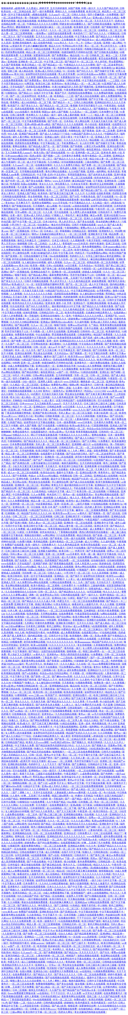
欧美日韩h (85, 369)
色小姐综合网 (107, 701)
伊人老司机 (101, 61)
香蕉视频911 (64, 620)
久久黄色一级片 (81, 388)
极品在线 (75, 55)
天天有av (51, 99)
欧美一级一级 (88, 554)
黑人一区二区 (91, 46)
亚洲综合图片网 (115, 146)
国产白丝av (13, 579)
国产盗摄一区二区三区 (105, 535)
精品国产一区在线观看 (14, 849)
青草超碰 (38, 218)
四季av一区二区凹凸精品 (102, 817)
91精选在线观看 (89, 372)
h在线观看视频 (99, 626)
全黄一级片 (16, 215)
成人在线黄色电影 (43, 43)
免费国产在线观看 (97, 538)
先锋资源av (102, 416)
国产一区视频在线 (20, 231)
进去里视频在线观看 (26, 140)
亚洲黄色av (41, 610)
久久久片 (80, 193)
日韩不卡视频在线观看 (84, 224)
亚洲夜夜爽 (91, 466)
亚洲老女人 (41, 965)
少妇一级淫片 (29, 381)
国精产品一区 (92, 356)
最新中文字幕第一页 (67, 472)
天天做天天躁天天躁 (33, 290)
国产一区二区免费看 (101, 657)
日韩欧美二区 (97, 55)
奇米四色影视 (54, 877)
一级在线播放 (78, 378)
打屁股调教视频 (100, 425)
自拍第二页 (21, 237)
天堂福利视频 (27, 450)
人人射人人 (55, 243)
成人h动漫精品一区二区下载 (36, 102)
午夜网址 (45, 548)
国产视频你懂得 (110, 27)
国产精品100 (63, 689)
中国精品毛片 (111, 133)
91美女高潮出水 (62, 604)
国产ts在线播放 (36, 187)
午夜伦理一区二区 (107, 77)
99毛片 (16, 375)
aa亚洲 (52, 783)
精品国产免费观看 (103, 334)
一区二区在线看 (64, 27)
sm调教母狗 (16, 780)
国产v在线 (23, 497)
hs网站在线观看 (109, 613)
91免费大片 (65, 507)
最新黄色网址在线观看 (33, 660)
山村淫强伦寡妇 (99, 199)
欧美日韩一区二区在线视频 (91, 491)
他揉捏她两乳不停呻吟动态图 (77, 52)
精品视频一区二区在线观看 (104, 140)
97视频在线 (114, 33)
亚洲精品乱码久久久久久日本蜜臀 (78, 341)
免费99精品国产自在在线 (25, 548)
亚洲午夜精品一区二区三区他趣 (66, 541)
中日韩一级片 (101, 278)
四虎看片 (6, 714)
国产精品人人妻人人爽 (24, 639)
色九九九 (121, 579)
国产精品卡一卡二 (63, 102)
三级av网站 (16, 1012)
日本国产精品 (106, 937)
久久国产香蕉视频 (11, 64)
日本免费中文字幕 (109, 112)
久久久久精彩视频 (85, 416)
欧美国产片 (14, 105)
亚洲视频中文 (35, 457)
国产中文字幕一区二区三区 (103, 99)
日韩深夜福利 (75, 708)
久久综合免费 (27, 805)
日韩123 (52, 337)
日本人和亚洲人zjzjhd (86, 563)
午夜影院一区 (88, 77)
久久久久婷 (16, 657)
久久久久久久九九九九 (76, 140)
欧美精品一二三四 (64, 96)
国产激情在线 (43, 246)
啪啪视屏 (103, 886)
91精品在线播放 (68, 723)
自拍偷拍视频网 (115, 560)
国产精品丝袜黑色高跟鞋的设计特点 (55, 745)
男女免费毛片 (19, 588)
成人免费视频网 (53, 127)
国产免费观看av (60, 55)
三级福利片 (44, 240)
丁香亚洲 (47, 657)
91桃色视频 (42, 168)
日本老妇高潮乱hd (60, 789)
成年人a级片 (53, 428)
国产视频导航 (86, 86)
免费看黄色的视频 (15, 118)
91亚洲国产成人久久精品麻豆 (109, 460)
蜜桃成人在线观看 (11, 573)
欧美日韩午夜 (111, 479)
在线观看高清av (85, 494)
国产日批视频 (100, 350)
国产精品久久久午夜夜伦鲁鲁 (98, 306)
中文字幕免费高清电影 (99, 889)
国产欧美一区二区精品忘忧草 (71, 739)
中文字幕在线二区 (50, 143)
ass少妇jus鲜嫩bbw (15, 626)
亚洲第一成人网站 (113, 43)
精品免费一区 (116, 234)
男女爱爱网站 (116, 61)
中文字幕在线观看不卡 (111, 911)
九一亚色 (66, 315)
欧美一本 (41, 287)
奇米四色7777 (80, 33)
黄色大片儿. (69, 864)
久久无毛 (31, 350)
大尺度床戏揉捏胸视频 (83, 767)
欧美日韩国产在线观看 (70, 328)
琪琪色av (6, 284)
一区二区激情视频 (78, 99)
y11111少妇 (57, 237)
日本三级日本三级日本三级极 (99, 403)
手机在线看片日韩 (41, 309)
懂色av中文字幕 (76, 783)
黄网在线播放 (19, 146)
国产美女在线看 (34, 181)
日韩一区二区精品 (38, 243)
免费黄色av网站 (59, 384)
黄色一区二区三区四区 (50, 140)
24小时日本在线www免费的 (91, 74)
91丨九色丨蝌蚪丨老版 (59, 388)
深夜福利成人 (96, 588)
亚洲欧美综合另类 (66, 366)
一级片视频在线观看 (37, 899)
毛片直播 (22, 187)
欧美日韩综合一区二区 (105, 811)
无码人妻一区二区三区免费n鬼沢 (53, 444)
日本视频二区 (85, 802)
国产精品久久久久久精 (111, 858)
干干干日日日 (84, 918)
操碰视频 (22, 243)
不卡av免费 (92, 701)
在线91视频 (26, 971)
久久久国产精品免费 (109, 996)
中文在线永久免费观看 (91, 344)
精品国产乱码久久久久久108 (36, 513)
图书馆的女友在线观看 (41, 739)
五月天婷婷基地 (37, 877)
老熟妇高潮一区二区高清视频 (103, 262)
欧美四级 (42, 946)
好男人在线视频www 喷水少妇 (31, 419)
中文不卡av (49, 930)
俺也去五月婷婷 (111, 921)
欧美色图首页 (27, 704)
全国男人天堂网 (75, 896)
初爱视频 (62, 450)
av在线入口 (60, 827)
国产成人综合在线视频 (87, 96)
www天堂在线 (60, 203)
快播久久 (30, 682)
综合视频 (89, 814)
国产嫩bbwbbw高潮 (62, 676)
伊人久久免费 (74, 993)
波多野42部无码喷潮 (102, 206)
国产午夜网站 (111, 629)
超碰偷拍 (121, 566)
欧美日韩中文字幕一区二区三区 (41, 526)
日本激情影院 (37, 808)
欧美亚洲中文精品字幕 (34, 250)
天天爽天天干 (23, 203)
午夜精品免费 (38, 428)
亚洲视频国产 (81, 657)
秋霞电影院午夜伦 (36, 632)
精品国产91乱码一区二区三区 (60, 460)
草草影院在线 (47, 617)
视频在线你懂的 (33, 535)
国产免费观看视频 (44, 199)
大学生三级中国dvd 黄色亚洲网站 (104, 256)
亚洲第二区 (106, 761)
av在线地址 (86, 971)
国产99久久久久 (98, 33)
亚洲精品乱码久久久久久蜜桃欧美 (39, 328)
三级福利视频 (27, 209)
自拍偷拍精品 (85, 1009)
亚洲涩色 (25, 645)
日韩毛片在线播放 (111, 751)
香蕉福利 (67, 243)
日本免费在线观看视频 (91, 118)
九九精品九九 (84, 108)
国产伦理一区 (55, 121)
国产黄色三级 (49, 268)
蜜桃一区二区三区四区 (89, 962)
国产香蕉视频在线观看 (61, 563)
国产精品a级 (8, 68)
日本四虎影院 (84, 460)
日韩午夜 (99, 384)
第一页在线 (7, 419)
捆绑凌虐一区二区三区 (109, 168)
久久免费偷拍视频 (11, 250)
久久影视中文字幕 (12, 933)
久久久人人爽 (84, 406)
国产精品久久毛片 (43, 974)
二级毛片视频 (111, 287)
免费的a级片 (80, 999)
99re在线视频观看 (59, 256)
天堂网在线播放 (75, 187)
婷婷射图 (95, 68)
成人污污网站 (92, 541)
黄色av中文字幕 (52, 755)
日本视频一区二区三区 (98, 899)
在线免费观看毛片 (59, 805)
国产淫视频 (63, 146)
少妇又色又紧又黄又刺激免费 (28, 466)
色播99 (78, 795)
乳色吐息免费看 (37, 968)
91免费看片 (104, 441)
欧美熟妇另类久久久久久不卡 (54, 21)
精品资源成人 (78, 977)
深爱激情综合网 (42, 55)
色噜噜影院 (67, 855)
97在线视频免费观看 (39, 237)
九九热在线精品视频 (66, 714)
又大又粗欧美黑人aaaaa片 (19, 152)
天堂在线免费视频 (52, 297)
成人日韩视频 (52, 852)
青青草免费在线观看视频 (113, 325)
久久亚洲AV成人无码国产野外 (37, 758)
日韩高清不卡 (105, 212)
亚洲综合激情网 (23, 353)
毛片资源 (70, 431)
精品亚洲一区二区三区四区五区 (43, 39)
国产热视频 (76, 146)
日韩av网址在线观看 (44, 375)
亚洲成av (45, 322)
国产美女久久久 (30, 105)
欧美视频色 (77, 519)
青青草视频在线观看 (87, 431)
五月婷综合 (54, 250)
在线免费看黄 (66, 613)
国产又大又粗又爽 (47, 350)
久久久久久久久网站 (85, 676)
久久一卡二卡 (76, 43)
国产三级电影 (61, 758)
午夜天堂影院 (93, 240)
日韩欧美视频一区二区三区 (60, 416)
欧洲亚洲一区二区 (17, 369)
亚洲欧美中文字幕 (98, 234)
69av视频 (72, 802)
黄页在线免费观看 (108, 58)
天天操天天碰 (38, 701)
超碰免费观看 (99, 281)
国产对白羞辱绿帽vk (48, 842)
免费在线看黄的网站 (110, 598)
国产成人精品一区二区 (97, 660)
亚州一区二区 (12, 268)
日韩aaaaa (6, 435)
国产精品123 (26, 93)
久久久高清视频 (100, 573)
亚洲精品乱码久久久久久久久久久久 (24, 438)
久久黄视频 (26, 55)
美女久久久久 (46, 184)
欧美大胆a (39, 152)
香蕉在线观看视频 (84, 209)
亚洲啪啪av (7, 275)
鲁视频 (73, 105)
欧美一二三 (87, 115)
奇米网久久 (32, 115)
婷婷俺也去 (47, 319)
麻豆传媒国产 (55, 648)
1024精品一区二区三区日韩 (16, 228)
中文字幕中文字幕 (20, 676)
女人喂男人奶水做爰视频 (83, 212)
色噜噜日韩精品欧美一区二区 (100, 49)
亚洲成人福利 (52, 137)
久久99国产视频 (77, 171)
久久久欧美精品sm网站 (63, 639)
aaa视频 (120, 770)
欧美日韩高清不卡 (69, 679)
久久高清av (76, 112)
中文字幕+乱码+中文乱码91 (51, 174)
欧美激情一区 (103, 127)
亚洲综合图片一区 (45, 366)
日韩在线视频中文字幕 (36, 256)
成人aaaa (120, 275)
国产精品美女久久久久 (36, 441)
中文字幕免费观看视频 (34, 121)
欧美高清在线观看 (45, 108)
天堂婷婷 (72, 58)
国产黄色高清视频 (52, 868)
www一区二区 (109, 544)
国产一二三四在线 (63, 657)
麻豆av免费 (96, 215)
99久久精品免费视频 (56, 937)
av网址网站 (49, 535)
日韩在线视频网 (32, 657)
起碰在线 (68, 209)
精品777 (109, 588)
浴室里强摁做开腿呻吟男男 (50, 284)
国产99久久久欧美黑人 (38, 306)
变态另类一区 (28, 946)
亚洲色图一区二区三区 (87, 152)
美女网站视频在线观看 (107, 494)
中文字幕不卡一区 (84, 137)
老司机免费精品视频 (69, 268)
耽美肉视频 (33, 613)
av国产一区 (62, 372)
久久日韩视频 (105, 733)
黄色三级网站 (54, 626)
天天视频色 (39, 206)
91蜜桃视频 (21, 695)
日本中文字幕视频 (31, 268)
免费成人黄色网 (110, 667)
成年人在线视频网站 (98, 893)
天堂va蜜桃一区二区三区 (28, 212)
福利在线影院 (116, 190)
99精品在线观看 (42, 49)
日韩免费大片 (49, 544)
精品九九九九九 (23, 99)
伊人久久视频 (104, 341)
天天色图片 (35, 297)
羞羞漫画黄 (105, 124)
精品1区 (60, 871)
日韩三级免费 (17, 115)
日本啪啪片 (51, 218)
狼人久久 (38, 127)
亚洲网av (121, 86)
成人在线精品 (26, 610)
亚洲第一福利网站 (97, 171)
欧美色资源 (114, 171)
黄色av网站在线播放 (86, 566)
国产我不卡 (76, 576)
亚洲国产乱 (39, 99)
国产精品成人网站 (38, 275)
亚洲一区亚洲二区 (11, 410)
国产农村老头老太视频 (100, 174)
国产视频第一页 (10, 278)
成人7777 (71, 491)
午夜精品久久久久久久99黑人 (88, 315)
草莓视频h (65, 231)
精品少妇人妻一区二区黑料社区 (106, 159)
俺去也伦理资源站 (61, 224)
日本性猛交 (43, 839)
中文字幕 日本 (66, 253)
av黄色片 (54, 168)
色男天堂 (80, 551)
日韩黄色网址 (66, 438)
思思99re (9, 858)
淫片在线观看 (61, 212)
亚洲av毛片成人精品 (53, 940)
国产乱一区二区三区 (77, 284)
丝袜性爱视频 (30, 312)
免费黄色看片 (82, 300)
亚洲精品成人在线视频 (106, 475)
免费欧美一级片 (102, 682)
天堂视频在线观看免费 (32, 171)
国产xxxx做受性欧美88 (87, 717)
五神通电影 (90, 610)
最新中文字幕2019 (97, 977)
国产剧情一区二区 (46, 149)
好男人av (86, 17)
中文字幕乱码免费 (98, 353)
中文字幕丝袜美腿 (96, 783)
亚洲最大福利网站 (48, 551)
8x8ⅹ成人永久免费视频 (89, 366)
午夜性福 (87, 667)
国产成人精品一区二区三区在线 (88, 789)
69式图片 (35, 394)
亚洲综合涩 (34, 714)
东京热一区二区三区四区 (94, 686)
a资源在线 (116, 203)
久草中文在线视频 (56, 331)
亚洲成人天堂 (102, 137)
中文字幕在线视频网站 (66, 726)
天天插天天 (51, 466)
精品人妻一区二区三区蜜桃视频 (43, 52)
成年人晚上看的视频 (69, 115)
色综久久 (87, 949)
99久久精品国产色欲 (28, 896)
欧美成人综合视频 (64, 36)
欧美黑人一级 (45, 96)
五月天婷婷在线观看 (91, 463)
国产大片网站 (89, 441)
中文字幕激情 (19, 651)
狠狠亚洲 (73, 1006)
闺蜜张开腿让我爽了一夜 (49, 209)
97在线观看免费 (11, 328)
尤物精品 (17, 400)
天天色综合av (86, 265)
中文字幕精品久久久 (80, 203)
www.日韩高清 (71, 381)
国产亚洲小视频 (18, 522)
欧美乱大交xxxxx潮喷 (37, 742)
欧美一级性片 (32, 544)
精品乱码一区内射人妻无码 (87, 507)
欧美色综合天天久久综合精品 (28, 303)
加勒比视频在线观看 (88, 955)
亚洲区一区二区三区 (115, 999)
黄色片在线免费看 (102, 406)
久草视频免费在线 (103, 645)
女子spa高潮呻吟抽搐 (23, 149)
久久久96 (6, 682)
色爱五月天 (63, 601)
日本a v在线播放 (55, 265)
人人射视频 (16, 293)
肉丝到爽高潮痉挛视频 (104, 501)
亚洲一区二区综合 (56, 187)
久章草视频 (7, 140)
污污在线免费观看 (66, 535)
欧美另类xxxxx (76, 356)
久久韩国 (90, 193)
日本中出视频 (91, 328)
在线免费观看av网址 (88, 557)
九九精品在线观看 (17, 877)
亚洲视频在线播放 (11, 777)
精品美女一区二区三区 (100, 739)
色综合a (88, 391)
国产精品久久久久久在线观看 (56, 17)
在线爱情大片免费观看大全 (64, 971)
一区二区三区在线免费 (54, 846)
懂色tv (48, 181)
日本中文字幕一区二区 (98, 780)
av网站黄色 (21, 824)
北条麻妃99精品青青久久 (52, 234)
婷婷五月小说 (25, 416)
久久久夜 (48, 212)
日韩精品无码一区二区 (13, 90)
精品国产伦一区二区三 (40, 159)
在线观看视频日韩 (86, 400)
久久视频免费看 (70, 369)
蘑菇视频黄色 (23, 27)
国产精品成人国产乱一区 (41, 146)
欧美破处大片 (51, 664)
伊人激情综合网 (21, 253)
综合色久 (108, 149)
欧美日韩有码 (15, 576)
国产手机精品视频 (66, 817)
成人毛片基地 (68, 557)
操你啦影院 (65, 695)
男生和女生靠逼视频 (73, 965)
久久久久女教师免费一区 (22, 921)
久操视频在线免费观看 (33, 698)
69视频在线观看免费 (105, 805)
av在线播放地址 (100, 444)
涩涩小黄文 (67, 137)
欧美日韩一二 (66, 551)
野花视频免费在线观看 (64, 334)
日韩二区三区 (19, 516)
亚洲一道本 (52, 341)
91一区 (84, 55)
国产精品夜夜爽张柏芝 (86, 933)
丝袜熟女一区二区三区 (85, 30)
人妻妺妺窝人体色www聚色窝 (70, 792)
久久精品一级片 (48, 115)
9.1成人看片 (48, 400)
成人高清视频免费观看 (13, 861)
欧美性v (70, 501)
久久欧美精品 (108, 90)
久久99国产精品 (10, 799)
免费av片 (26, 777)
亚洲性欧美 (110, 181)
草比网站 (39, 416)
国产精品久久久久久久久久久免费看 (21, 940)
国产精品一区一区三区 (61, 419)
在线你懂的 (7, 447)
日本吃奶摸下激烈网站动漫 (106, 369)
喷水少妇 (15, 397)
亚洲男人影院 (45, 381)
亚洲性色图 (22, 479)
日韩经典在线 (100, 852)
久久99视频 (14, 902)
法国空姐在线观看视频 (53, 651)
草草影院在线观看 (81, 736)
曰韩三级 (59, 516)
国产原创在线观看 (56, 152)
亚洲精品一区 (61, 576)
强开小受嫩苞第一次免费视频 (103, 14)
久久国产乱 (55, 990)
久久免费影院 (100, 799)
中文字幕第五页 (67, 350)
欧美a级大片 (18, 284)
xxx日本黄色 (73, 554)
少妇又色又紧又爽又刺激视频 (35, 278)
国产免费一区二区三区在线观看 (99, 165)
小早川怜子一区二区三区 (22, 224)
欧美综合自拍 (47, 472)
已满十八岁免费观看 (12, 315)
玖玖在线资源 (17, 306)
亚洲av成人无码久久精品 (106, 17)
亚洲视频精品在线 (62, 588)
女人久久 (117, 889)
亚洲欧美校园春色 (22, 43)
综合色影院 (77, 49)
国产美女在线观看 (70, 190)
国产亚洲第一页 (47, 68)
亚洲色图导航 (107, 557)
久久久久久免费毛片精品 (67, 165)
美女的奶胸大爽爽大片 (108, 221)
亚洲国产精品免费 (29, 133)
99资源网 (51, 620)
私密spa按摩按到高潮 (28, 670)
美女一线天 (45, 579)
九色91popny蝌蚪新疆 (91, 287)
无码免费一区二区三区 (34, 573)
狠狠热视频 (23, 607)
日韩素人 (6, 149)
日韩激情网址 (84, 334)
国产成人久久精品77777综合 (55, 133)
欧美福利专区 (113, 331)
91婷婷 (44, 799)
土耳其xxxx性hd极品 (48, 475)
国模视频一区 (74, 651)
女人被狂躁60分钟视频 (34, 262)
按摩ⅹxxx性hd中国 (78, 325)
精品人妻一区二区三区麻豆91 (37, 300)
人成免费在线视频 (90, 773)
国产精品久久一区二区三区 (54, 105)
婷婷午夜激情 (97, 243)
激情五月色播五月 (15, 39)
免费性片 (82, 817)
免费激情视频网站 (45, 984)
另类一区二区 (81, 375)
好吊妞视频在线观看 (72, 162)
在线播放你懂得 (44, 165)
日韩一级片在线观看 (75, 538)
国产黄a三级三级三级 (50, 814)
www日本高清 (80, 243)
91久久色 (91, 846)
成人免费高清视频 (86, 968)
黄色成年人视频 (68, 168)
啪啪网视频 (36, 497)
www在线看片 (22, 112)
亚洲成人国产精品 (27, 193)
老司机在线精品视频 (23, 259)
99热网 (16, 362)
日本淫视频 (70, 915)
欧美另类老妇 (70, 287)
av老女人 (57, 309)
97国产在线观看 (66, 968)
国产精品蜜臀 (22, 325)
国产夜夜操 (88, 130)
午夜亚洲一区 (84, 811)
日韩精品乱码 (28, 174)
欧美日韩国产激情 (45, 450)
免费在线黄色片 (21, 431)
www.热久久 (61, 43)
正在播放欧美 (68, 39)
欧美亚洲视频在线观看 (68, 930)
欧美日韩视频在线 (47, 918)
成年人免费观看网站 (112, 96)
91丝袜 (93, 598)
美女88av (10, 203)
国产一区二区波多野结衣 (110, 64)
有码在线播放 (112, 250)
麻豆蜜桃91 (55, 344)
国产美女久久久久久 (12, 281)
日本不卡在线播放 (76, 548)
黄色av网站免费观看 (27, 68)
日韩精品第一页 (107, 861)
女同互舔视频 (94, 591)
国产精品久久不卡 (48, 679)
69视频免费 (16, 642)
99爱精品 (57, 278)
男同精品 (110, 293)
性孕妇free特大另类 (72, 46)
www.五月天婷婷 (62, 181)
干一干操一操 (24, 127)
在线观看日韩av (90, 632)
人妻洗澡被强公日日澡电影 (45, 463)
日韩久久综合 (78, 14)
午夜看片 (114, 108)
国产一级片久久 (90, 595)
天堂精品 (88, 795)
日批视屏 (95, 27)
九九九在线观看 (43, 259)
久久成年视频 (82, 322)
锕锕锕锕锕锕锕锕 (29, 799)
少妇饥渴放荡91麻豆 (43, 27)
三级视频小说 (48, 670)
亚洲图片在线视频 (96, 620)
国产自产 (38, 460)
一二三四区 (18, 77)
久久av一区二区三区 (75, 262)
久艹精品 (94, 325)
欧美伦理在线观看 (75, 312)
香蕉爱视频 (72, 729)
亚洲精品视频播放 (34, 977)
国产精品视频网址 (27, 817)
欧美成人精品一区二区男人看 (67, 720)
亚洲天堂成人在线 (12, 356)
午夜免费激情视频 (74, 90)
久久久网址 (64, 698)
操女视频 (85, 199)
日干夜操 (98, 181)
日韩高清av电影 (79, 529)
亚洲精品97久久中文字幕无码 (110, 485)
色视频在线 (66, 475)
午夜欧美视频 (54, 287)
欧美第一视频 (37, 265)
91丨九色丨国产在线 (16, 287)
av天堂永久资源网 (92, 993)
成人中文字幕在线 (37, 162)
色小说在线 (91, 124)
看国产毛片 (61, 93)
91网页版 (29, 83)
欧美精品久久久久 (17, 717)
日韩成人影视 (35, 717)
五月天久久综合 (44, 36)
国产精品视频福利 (17, 159)
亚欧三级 (13, 71)
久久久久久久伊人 (96, 347)
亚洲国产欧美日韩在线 (20, 218)
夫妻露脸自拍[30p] (70, 77)
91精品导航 (79, 149)
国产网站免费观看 (40, 720)
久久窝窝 (31, 77)
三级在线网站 (92, 162)
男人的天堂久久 (109, 46)
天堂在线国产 (17, 86)
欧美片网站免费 (105, 359)
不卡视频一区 (37, 331)
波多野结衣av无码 (49, 595)
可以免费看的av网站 (97, 253)
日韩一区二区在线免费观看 (100, 237)
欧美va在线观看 (39, 645)
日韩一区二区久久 (105, 579)
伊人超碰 (44, 629)
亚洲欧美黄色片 (74, 391)
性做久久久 (61, 319)
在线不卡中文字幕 (44, 93)
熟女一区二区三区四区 (56, 196)
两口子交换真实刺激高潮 (44, 435)
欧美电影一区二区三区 (70, 218)
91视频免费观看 (84, 682)
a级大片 (28, 49)
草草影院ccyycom (47, 927)
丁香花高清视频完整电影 (18, 413)
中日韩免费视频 (21, 494)
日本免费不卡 (68, 585)
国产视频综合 (100, 108)
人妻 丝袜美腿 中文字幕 (23, 839)
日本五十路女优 (87, 168)
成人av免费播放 (81, 626)
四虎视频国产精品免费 (57, 560)
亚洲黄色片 (80, 362)
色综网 (118, 231)
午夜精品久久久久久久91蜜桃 (43, 24)
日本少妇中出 (50, 221)
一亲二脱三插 (93, 83)
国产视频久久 (79, 742)
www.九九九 (78, 410)
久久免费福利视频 (104, 93)
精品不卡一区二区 (66, 108)
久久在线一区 (83, 664)
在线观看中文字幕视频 (52, 453)
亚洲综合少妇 (59, 598)
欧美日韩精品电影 (111, 943)
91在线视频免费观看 (69, 921)
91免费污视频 (24, 541)
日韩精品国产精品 (15, 742)
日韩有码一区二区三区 (92, 331)
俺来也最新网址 (70, 463)
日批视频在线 (19, 714)
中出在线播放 (43, 334)
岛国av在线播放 (29, 184)
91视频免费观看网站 (104, 971)
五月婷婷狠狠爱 (64, 375)
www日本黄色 (85, 422)
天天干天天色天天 (73, 403)
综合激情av (43, 224)
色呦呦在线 (75, 130)
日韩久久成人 (55, 573)
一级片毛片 (121, 937)
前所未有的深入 (103, 177)
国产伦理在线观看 (36, 118)
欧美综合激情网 (69, 118)
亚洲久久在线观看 (94, 218)
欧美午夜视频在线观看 (108, 482)
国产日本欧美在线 (36, 388)
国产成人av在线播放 (57, 469)
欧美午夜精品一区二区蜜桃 (97, 155)
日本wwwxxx (26, 403)
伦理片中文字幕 (14, 526)
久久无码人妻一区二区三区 (66, 246)
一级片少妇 (95, 880)
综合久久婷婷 (34, 1002)
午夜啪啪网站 (71, 228)
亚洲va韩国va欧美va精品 (37, 124)
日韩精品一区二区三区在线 (45, 557)
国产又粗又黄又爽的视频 (99, 394)
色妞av (31, 475)
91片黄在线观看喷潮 (115, 736)
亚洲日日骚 (51, 438)
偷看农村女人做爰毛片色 (85, 604)
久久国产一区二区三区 (17, 344)
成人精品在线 (26, 71)
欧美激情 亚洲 (81, 27)
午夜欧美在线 (88, 196)
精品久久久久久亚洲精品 (74, 748)
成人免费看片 (97, 529)
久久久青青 (79, 701)
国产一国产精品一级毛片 (78, 799)
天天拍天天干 (103, 582)
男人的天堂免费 (61, 49)
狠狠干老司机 (88, 905)
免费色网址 (120, 645)
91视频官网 (14, 846)
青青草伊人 (104, 472)
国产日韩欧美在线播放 (100, 24)
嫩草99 (47, 356)
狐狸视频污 (58, 751)
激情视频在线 (106, 871)
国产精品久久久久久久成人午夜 (71, 159)
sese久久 (101, 224)
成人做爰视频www (37, 529)
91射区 (21, 532)
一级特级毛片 (46, 488)
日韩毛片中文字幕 (65, 510)
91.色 (5, 1002)
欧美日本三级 (43, 83)
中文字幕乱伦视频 (12, 312)
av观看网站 (67, 660)
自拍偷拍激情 (12, 190)
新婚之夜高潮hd (43, 604)
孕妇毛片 (70, 215)
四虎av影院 (35, 155)
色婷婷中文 (34, 764)
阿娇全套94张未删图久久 (73, 24)
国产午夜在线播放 (110, 720)
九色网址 (29, 623)
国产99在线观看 (106, 770)
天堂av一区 (37, 231)
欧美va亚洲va (56, 431)
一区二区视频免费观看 (27, 177)
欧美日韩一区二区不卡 (115, 908)
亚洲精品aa (81, 902)
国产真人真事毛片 (17, 635)
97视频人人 (58, 215)
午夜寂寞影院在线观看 (110, 457)
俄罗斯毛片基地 (116, 281)
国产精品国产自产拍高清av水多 (81, 839)
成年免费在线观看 (87, 58)
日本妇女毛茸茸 (79, 184)
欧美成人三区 (73, 949)
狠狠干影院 (21, 275)
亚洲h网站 (105, 933)
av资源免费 (7, 604)
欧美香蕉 (36, 112)
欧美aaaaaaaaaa (83, 642)
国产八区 (43, 783)
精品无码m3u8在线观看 (50, 90)
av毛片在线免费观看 (103, 714)
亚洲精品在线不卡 (41, 272)
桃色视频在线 (99, 723)
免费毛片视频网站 (33, 356)
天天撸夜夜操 (47, 689)
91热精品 (75, 905)
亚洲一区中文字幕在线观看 (16, 14)
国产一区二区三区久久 (73, 347)
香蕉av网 (86, 497)
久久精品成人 (61, 497)
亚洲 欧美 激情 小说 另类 (58, 303)
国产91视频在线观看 (96, 896)
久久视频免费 (77, 240)
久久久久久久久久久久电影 (38, 293)
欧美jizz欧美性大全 (80, 425)
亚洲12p (109, 297)
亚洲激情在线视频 (105, 86)
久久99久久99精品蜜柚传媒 (24, 322)
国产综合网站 (64, 617)
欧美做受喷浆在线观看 (69, 337)
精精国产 (71, 955)
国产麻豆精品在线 (11, 689)
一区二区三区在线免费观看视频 (88, 601)
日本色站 (69, 121)
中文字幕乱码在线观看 (94, 80)
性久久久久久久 (111, 591)
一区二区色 (67, 250)
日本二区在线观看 (103, 833)
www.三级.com (36, 695)
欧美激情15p (108, 68)
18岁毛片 (105, 758)
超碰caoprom (38, 943)
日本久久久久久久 (57, 886)
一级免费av (40, 33)
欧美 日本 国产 (50, 507)
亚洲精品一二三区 (34, 937)
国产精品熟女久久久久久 (72, 591)
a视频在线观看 (40, 14)
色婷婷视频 (116, 660)
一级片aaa (119, 773)
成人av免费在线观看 (19, 871)
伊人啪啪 (26, 375)
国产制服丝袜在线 (22, 206)
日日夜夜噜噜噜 (106, 990)
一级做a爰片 (58, 548)
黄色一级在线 (97, 570)
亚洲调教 (76, 444)
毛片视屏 (9, 319)
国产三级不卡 (59, 356)
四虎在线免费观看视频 (65, 359)
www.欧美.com (114, 391)
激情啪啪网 (51, 447)
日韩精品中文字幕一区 (100, 764)
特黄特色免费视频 (45, 623)
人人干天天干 (49, 764)
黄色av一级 (69, 494)
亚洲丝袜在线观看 (57, 130)
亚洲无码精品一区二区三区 (27, 893)
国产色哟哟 (107, 773)
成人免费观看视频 (70, 632)
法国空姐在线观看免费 (60, 33)
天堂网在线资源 (39, 344)
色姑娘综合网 (9, 488)
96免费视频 (53, 632)
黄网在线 (20, 836)
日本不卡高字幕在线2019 (14, 739)
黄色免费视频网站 (92, 246)
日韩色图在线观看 (70, 595)
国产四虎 (88, 337)
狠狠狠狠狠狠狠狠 (64, 300)
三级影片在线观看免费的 (49, 773)
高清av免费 (100, 635)
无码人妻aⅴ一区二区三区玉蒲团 (75, 413)
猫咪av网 (74, 384)
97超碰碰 (25, 30)
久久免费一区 (78, 689)
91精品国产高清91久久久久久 (87, 133)
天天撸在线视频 (66, 770)
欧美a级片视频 (9, 629)
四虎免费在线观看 (15, 52)
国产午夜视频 (19, 475)
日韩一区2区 (40, 347)
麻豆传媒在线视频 (27, 21)
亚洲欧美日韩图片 (66, 623)
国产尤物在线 (84, 350)
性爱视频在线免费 (56, 780)
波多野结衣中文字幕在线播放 (39, 422)
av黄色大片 (39, 654)
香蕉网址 (15, 102)
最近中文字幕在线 (61, 479)
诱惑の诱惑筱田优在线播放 (93, 532)
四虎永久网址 (65, 1012)
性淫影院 (100, 265)
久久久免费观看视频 (19, 501)
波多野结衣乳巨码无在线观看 (41, 74)
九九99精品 (54, 162)
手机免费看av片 (70, 143)
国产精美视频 (92, 90)
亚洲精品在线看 (30, 689)
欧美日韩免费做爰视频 (91, 297)
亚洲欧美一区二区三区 (30, 61)
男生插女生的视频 (43, 353)
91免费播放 (97, 654)
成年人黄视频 (55, 262)
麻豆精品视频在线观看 (102, 259)
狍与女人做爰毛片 (100, 883)
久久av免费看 (38, 494)
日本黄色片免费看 (71, 155)
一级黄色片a (58, 391)
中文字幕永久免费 (85, 36)
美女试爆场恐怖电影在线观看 (90, 1012)
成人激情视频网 (85, 579)
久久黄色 (84, 679)
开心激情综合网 (60, 482)
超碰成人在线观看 (92, 272)
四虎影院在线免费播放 (38, 86)
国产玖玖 (105, 952)
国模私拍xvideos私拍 (48, 77)
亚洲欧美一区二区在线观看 (66, 272)
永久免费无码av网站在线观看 (47, 228)
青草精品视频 (40, 541)
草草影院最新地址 (77, 174)
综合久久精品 (91, 720)
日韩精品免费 (54, 406)
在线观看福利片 (39, 431)
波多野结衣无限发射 (94, 576)
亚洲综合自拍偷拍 (50, 315)
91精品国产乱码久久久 (57, 290)
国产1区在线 (117, 416)
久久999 (37, 391)
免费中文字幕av (117, 353)
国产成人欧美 (114, 224)
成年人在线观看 (21, 827)
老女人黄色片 (8, 193)
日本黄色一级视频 (40, 479)
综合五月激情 (38, 761)
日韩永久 (84, 259)
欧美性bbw (58, 83)
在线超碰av (120, 312)
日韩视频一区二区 (105, 275)
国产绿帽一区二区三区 (38, 598)
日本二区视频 (19, 990)
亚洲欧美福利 (12, 660)
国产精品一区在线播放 (53, 824)
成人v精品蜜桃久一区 (107, 39)
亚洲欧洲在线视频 (97, 303)
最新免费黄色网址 (59, 275)
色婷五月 (80, 253)
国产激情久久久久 (27, 905)
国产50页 (75, 196)
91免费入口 (117, 137)
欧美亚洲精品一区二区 (73, 428)
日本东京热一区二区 (82, 21)
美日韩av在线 (19, 482)
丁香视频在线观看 (68, 532)
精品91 (16, 952)
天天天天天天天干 (104, 21)
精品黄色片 (7, 237)
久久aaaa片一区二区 (59, 14)
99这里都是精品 (31, 400)
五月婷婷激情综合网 (39, 588)
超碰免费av (74, 319)
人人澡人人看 (64, 149)
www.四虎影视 (89, 937)
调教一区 (34, 595)
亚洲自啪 (12, 61)
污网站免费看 (73, 80)
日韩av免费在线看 (20, 309)
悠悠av (76, 17)
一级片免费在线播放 (99, 362)
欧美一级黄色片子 (116, 783)
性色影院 (15, 184)
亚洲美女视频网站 (42, 203)
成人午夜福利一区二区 (13, 162)
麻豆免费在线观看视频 (33, 190)
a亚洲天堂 (25, 761)
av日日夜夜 (71, 265)
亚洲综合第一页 (21, 507)
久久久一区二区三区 (60, 30)
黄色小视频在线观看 (42, 827)
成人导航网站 (83, 501)
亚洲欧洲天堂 (72, 516)
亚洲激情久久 (106, 231)
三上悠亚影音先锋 (29, 1006)
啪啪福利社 (23, 557)
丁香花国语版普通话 (20, 999)
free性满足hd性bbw (61, 742)
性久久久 (115, 893)
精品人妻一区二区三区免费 (32, 130)
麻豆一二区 (112, 55)
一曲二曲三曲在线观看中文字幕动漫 (27, 337)
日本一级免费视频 (66, 422)
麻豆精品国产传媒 (82, 181)
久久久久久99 (83, 745)
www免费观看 (94, 836)
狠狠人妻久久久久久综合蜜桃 (23, 729)
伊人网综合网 (82, 121)
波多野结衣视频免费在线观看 (51, 880)
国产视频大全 (99, 745)
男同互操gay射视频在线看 (47, 777)
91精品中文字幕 (56, 491)
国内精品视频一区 (38, 635)
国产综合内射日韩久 (77, 453)
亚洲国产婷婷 (40, 563)
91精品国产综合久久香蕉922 (36, 359)
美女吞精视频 (35, 196)
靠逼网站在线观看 (110, 955)
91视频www (53, 118)
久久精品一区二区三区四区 (24, 384)
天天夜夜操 (68, 682)
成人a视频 (52, 206)
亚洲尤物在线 (17, 598)
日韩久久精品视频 (84, 102)
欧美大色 (117, 758)
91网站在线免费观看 (61, 582)
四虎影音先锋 (119, 193)
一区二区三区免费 (77, 234)
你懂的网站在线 (94, 673)
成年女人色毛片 (39, 30)
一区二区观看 (65, 761)
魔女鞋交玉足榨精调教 (102, 184)
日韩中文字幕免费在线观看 (61, 570)
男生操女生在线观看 (39, 482)
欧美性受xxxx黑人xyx (64, 513)
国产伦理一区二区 (15, 181)
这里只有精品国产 (66, 400)
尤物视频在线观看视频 (20, 391)
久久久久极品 (67, 664)
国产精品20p (71, 952)
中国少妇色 (69, 868)
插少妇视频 (70, 861)
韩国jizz (46, 112)
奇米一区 (31, 90)
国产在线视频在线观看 (57, 977)
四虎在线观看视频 (25, 108)
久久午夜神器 (103, 877)
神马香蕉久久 (62, 184)
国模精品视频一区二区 (24, 783)
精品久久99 (55, 46)
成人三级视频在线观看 (33, 962)
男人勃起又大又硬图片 (20, 654)
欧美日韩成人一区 (32, 64)
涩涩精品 (45, 1006)
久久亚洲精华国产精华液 (23, 679)
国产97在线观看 (26, 36)
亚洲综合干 (79, 303)
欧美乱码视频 (96, 999)
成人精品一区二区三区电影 (36, 397)
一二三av (62, 99)
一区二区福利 (90, 112)
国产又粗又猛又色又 (110, 755)
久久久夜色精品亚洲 (80, 281)
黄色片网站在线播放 (54, 80)
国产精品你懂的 (49, 177)
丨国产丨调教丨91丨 (21, 792)
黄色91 (46, 391)
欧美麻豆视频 (111, 118)
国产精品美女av (86, 39)
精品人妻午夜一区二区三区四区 (76, 526)
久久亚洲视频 (70, 344)
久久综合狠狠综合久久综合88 (21, 591)
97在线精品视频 (99, 504)
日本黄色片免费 (16, 388)
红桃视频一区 (12, 513)
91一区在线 (69, 71)
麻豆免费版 (83, 215)
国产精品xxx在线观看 (17, 519)
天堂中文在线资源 (43, 792)
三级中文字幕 (40, 410)
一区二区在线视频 (94, 447)
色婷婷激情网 (70, 297)
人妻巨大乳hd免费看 (95, 146)
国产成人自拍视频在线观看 (29, 447)
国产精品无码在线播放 (39, 751)
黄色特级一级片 (26, 168)
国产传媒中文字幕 (105, 71)
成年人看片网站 (21, 137)
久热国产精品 (15, 422)
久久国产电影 (93, 309)
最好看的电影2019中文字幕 (66, 306)
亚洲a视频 (75, 805)
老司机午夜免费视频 (86, 457)
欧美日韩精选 (95, 742)
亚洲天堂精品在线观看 (70, 927)
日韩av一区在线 (93, 43)
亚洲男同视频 (12, 359)
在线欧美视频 (103, 193)
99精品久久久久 (21, 435)
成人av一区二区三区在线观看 (21, 58)
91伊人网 (13, 610)
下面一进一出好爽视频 (77, 858)
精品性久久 (111, 692)
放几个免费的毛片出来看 (88, 704)
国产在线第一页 (23, 560)
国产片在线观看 (105, 196)
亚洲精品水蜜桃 (112, 507)
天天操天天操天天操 (102, 121)
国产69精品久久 (64, 488)
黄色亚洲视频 (29, 667)
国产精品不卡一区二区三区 (79, 61)
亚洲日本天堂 (101, 526)
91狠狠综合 (11, 93)
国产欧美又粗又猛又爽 (61, 193)
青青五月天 (57, 485)
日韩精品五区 (79, 231)
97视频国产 (83, 570)
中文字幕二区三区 (54, 61)
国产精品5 (34, 651)
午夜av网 (27, 410)
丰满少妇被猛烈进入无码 (65, 86)
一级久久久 (113, 438)
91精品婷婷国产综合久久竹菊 (97, 319)
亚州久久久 (44, 58)
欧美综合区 (37, 137)
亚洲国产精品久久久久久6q (111, 846)
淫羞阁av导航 (115, 745)
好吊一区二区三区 (63, 999)
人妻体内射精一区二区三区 (89, 419)
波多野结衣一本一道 (103, 497)
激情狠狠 (93, 231)
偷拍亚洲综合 (93, 149)
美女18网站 (83, 868)
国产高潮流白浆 (21, 463)
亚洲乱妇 (105, 372)
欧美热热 (43, 193)
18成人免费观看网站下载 (21, 366)
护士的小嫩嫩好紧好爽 (35, 46)
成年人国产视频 (60, 112)
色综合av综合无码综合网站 (101, 428)
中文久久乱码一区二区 (66, 259)
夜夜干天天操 (27, 773)
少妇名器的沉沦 (111, 940)
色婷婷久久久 (77, 256)
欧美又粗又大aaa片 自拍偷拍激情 (23, 708)
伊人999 (112, 723)
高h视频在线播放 (99, 868)
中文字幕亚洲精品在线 (83, 290)
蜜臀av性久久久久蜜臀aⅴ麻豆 (96, 228)
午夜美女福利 (112, 447)
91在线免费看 (37, 802)
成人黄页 (65, 736)
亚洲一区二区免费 (106, 130)
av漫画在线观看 (81, 206)
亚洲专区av (48, 714)
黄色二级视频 (110, 463)
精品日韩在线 (84, 535)
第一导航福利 (31, 17)
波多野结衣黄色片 (94, 692)
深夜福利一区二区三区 (58, 943)
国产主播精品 (79, 764)
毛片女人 (61, 783)
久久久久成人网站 (81, 820)
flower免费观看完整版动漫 (106, 664)
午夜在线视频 (58, 58)
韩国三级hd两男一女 (94, 651)
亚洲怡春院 (73, 331)
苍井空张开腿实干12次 (90, 105)
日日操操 (36, 507)
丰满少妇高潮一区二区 (106, 413)
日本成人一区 (51, 231)
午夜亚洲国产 (92, 519)
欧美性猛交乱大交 (71, 777)
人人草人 (71, 579)
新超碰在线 (105, 563)
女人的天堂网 (87, 143)
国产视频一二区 (51, 155)
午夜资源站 (110, 105)
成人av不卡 (54, 347)
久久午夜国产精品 (56, 802)
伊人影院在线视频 (110, 726)
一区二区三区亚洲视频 (40, 516)
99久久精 (13, 133)
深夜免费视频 (100, 450)
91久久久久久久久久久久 (60, 642)
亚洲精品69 (39, 406)
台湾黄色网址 (104, 290)
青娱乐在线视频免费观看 (34, 902)
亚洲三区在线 (113, 243)
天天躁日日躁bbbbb (34, 620)
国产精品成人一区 (53, 64)
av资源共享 (16, 46)
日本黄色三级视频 (36, 626)
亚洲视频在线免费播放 (24, 918)
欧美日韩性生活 (58, 899)
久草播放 (46, 858)
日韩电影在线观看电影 (14, 196)
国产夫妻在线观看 (96, 551)
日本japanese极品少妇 (16, 155)
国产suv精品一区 (19, 711)
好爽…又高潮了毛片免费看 (78, 278)
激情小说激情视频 (79, 883)
